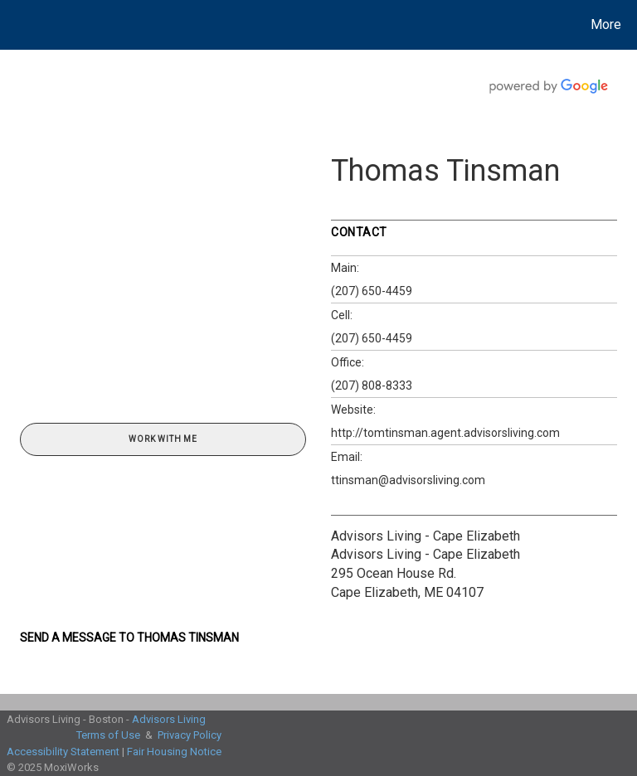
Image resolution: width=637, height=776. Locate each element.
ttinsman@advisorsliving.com (408, 480)
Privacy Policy (189, 735)
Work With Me (163, 439)
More (606, 24)
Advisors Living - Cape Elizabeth (425, 536)
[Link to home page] (16, 25)
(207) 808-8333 (371, 385)
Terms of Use (108, 735)
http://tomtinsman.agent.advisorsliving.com (445, 432)
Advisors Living (169, 719)
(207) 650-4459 (371, 291)
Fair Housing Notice (174, 751)
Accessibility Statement (63, 751)
